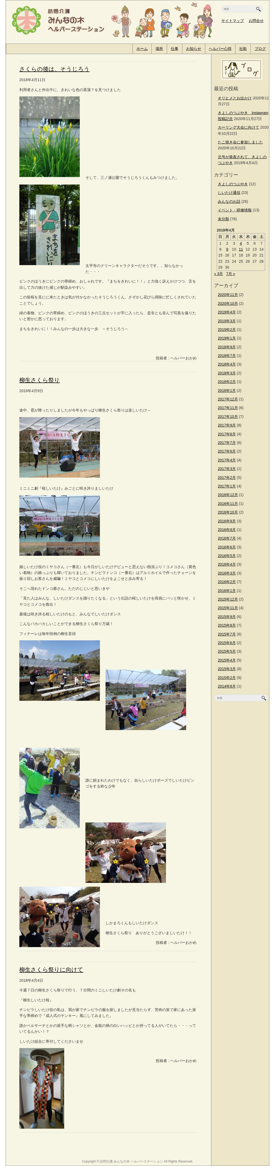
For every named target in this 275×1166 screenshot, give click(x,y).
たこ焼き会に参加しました (240, 142)
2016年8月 (227, 530)
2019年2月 (227, 329)
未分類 (223, 219)
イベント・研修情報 (235, 210)
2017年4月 (227, 460)
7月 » (230, 274)
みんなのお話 (229, 201)
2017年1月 (227, 486)
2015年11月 (228, 608)
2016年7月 (227, 538)
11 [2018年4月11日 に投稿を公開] (241, 249)
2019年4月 (227, 312)
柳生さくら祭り (39, 380)
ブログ (260, 48)
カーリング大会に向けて (238, 127)
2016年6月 (227, 547)
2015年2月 (227, 678)
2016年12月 (228, 495)
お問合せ (256, 21)
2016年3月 (227, 573)
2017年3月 (227, 469)
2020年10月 (228, 303)
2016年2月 (227, 582)
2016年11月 (228, 503)
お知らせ (193, 48)
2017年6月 (227, 451)
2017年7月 (227, 443)
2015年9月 (227, 617)
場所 (159, 48)
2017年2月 (227, 477)
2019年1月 (227, 338)
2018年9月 (227, 347)
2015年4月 (227, 660)
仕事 (174, 48)
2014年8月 (227, 686)
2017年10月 (228, 416)
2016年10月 (228, 512)
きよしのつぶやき (233, 184)
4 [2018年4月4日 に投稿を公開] (241, 243)
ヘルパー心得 (220, 48)
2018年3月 (227, 373)
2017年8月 (227, 434)
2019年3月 (227, 321)
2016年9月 (227, 521)
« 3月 (218, 274)
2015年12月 (228, 599)
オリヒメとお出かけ (235, 98)
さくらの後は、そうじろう (54, 69)
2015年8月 (227, 625)
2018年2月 (227, 382)
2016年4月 (227, 564)
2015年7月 (227, 634)
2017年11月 (228, 408)
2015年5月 (227, 651)
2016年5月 (227, 556)
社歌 (243, 48)
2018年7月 (227, 355)
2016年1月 (227, 591)
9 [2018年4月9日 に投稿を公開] (227, 249)
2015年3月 (227, 669)
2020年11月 (228, 295)
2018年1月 (227, 390)
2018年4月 (227, 364)
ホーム (142, 48)
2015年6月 (227, 643)
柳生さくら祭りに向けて (51, 969)
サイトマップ (232, 21)
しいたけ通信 (229, 192)
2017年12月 (228, 399)
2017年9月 (227, 425)
